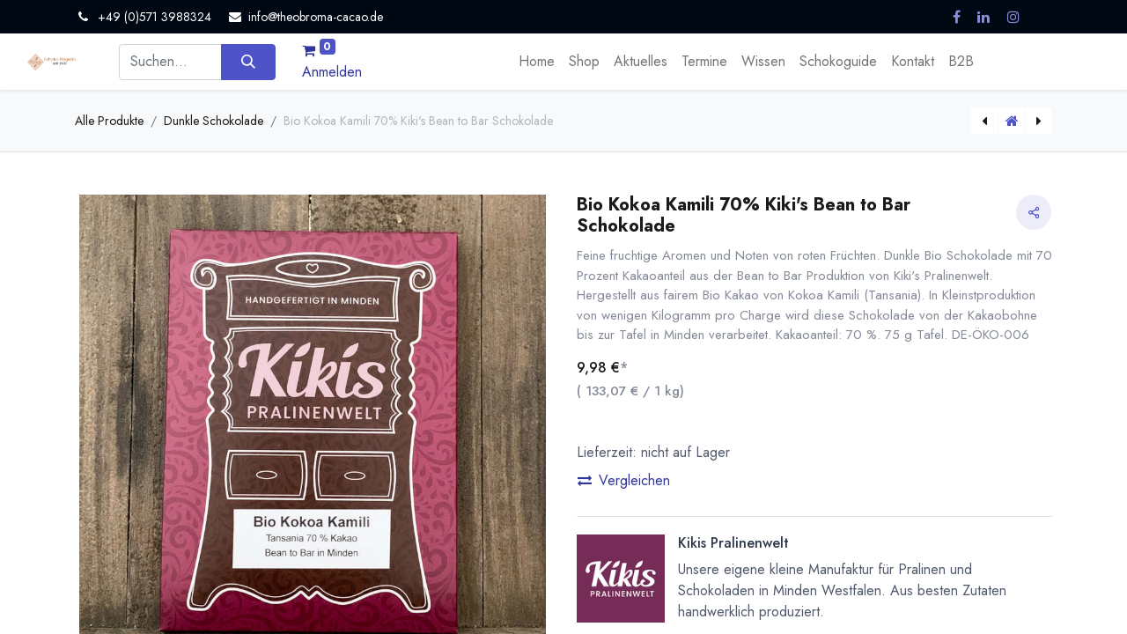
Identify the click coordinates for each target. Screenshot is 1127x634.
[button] (814, 564)
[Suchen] (248, 61)
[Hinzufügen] (677, 503)
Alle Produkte (109, 120)
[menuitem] (537, 61)
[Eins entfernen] (591, 503)
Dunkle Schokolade (213, 120)
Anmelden (332, 72)
